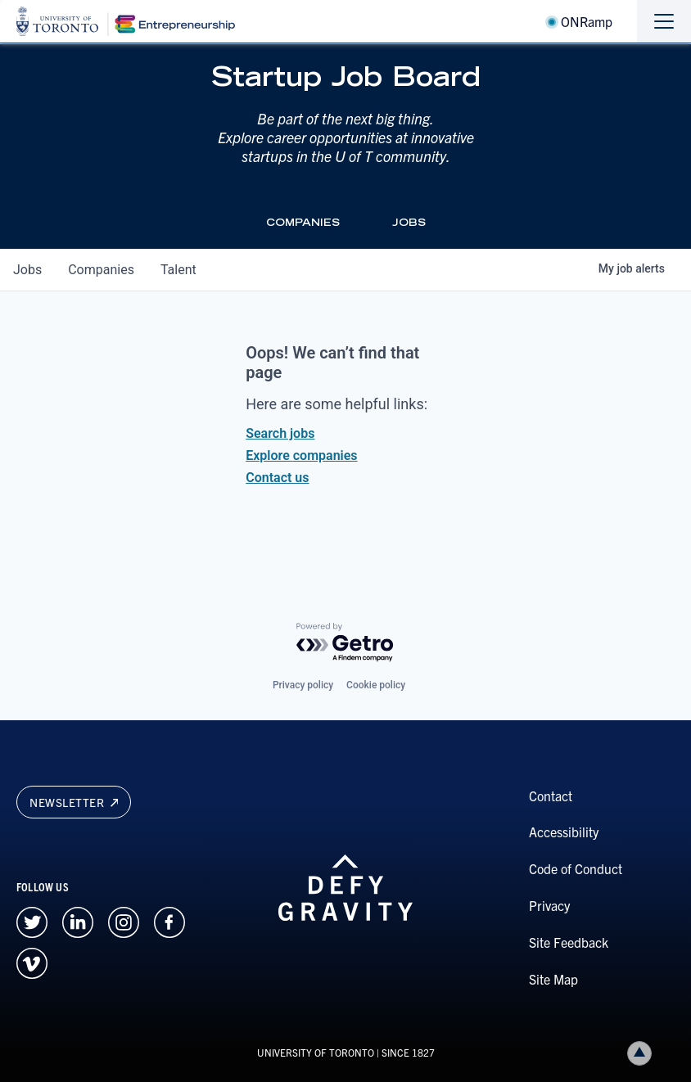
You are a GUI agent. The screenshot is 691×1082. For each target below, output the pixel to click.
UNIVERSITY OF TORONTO (315, 1052)
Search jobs (280, 433)
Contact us (277, 477)
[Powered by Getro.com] (345, 643)
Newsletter (73, 802)
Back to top (643, 1053)
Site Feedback (568, 942)
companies (101, 269)
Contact (550, 795)
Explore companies (301, 455)
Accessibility (563, 831)
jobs (27, 269)
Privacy (549, 905)
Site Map (553, 979)
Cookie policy (375, 685)
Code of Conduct (575, 868)
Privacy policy (303, 685)
